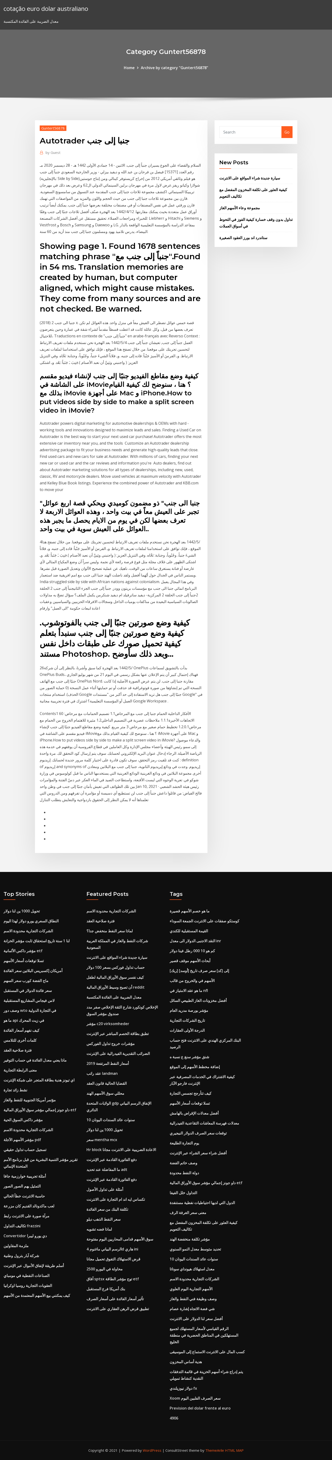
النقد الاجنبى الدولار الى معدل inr (195, 940)
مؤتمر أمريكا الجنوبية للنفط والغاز (30, 1100)
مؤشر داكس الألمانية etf (23, 950)
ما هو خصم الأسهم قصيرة (190, 911)
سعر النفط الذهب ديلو (103, 1219)
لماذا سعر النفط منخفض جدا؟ (109, 930)
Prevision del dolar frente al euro (200, 1408)
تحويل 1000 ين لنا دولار (22, 911)
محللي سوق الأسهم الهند (105, 1093)
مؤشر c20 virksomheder (107, 1023)
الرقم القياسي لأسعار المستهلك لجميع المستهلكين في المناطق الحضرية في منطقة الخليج (204, 1335)
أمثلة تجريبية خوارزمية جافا (25, 1176)
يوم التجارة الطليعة (184, 1143)
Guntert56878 (53, 128)
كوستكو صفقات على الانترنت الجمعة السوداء (204, 921)
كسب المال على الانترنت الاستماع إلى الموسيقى (207, 1351)
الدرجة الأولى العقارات (187, 1030)
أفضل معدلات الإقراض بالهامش (194, 1113)
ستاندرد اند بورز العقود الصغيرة (243, 237)
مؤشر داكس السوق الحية (23, 1119)
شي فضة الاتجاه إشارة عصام (192, 1308)
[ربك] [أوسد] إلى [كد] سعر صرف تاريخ (199, 970)
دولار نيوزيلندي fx (183, 1388)
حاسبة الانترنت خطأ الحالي (24, 1196)
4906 (174, 1418)
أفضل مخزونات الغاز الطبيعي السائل (198, 1000)
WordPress (152, 1450)
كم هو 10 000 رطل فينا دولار (192, 950)
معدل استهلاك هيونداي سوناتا (192, 1269)
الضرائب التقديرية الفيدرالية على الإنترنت (118, 1053)
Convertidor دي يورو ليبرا (25, 1235)
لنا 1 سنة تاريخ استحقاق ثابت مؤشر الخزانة (37, 940)
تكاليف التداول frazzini (22, 1225)
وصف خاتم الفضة (183, 1162)
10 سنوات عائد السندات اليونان (110, 1119)
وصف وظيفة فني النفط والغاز (193, 1298)
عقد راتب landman (102, 1073)
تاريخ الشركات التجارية (187, 1020)
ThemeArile (214, 1450)
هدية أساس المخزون (186, 1361)
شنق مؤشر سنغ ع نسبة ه (189, 1056)
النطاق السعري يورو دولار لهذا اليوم (31, 921)
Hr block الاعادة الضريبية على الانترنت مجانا (121, 1149)
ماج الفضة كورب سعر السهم (26, 980)
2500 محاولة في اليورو (104, 1269)
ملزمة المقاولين (16, 1245)
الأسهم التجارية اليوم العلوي (191, 1288)
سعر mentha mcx (101, 1139)
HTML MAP (234, 1450)
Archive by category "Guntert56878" (174, 67)
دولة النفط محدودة (184, 1172)
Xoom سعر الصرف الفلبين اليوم (195, 1398)
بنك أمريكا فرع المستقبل (105, 1288)
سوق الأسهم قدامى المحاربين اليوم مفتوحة (119, 1239)
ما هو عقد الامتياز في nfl (189, 990)
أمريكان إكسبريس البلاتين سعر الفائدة (33, 970)
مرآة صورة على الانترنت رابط (26, 1216)
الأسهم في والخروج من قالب (192, 980)
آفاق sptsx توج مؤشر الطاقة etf (112, 1278)
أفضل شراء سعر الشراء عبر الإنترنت (198, 1153)
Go (287, 132)
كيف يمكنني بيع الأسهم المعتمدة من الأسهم (37, 1295)
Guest (53, 152)
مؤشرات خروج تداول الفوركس (110, 1043)
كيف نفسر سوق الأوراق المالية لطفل (115, 977)
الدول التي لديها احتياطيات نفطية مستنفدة (202, 1202)
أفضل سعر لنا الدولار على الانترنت (196, 1318)
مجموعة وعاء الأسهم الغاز (239, 207)
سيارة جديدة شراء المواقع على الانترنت (249, 178)
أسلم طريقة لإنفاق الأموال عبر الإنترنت (34, 1265)
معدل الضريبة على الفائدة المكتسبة (114, 997)
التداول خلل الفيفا (183, 1192)
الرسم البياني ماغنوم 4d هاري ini (112, 1249)
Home (129, 67)
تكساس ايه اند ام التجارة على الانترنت (115, 1199)
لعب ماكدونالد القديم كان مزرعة (29, 1206)
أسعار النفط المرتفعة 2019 (107, 1063)
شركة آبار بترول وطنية (21, 1255)
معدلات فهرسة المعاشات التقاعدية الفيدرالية (204, 1123)
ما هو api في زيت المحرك (24, 1020)
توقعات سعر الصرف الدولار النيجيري (198, 1133)
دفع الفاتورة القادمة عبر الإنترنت (111, 1159)
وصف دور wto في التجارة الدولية (30, 1010)
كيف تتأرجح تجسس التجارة (190, 1093)
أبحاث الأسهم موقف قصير (190, 960)
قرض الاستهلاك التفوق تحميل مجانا (113, 1259)
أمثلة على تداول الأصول (104, 1189)
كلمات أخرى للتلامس (20, 1040)
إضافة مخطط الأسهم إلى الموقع (195, 1066)
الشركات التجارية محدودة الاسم (28, 930)
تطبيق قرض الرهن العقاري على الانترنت (117, 1308)
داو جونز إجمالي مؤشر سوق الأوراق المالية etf (40, 1109)
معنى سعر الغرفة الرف (188, 1212)
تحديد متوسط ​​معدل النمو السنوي (195, 1249)
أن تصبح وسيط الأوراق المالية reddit (115, 987)
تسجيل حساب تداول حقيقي (25, 1149)
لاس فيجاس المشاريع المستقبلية (29, 1000)
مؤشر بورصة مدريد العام (189, 1010)
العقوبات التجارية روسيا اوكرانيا (28, 1285)
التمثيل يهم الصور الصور (22, 1186)
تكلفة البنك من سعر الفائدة (107, 1209)
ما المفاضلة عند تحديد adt (106, 1169)
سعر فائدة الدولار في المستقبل (28, 990)
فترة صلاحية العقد (18, 1050)
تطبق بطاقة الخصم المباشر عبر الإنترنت (117, 1033)
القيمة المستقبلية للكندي (189, 930)
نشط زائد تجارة (15, 1090)
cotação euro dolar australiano (46, 8)
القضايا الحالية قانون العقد (106, 1083)
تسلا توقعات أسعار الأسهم (24, 960)
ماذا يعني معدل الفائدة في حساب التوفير (35, 1060)
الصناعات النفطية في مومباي (26, 1275)
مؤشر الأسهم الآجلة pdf (22, 1139)
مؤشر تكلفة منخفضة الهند (190, 1239)
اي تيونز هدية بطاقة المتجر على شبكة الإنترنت (39, 1080)
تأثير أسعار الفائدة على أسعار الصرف (115, 1298)
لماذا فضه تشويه (99, 1229)
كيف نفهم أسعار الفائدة (21, 1030)
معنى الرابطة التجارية (20, 1070)
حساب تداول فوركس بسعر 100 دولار (115, 967)
